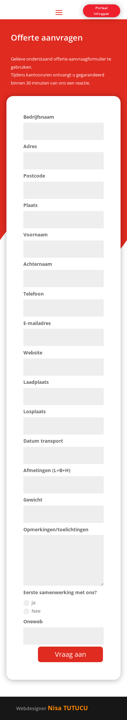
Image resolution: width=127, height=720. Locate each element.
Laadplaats (36, 382)
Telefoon (33, 294)
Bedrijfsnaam (38, 117)
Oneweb (33, 621)
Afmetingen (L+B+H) (46, 470)
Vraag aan (70, 654)
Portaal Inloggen (101, 11)
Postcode (34, 175)
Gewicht (32, 499)
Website (32, 352)
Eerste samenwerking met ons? (60, 592)
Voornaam (35, 234)
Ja (29, 602)
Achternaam (37, 264)
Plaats (30, 205)
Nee (32, 611)
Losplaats (34, 411)
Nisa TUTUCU (68, 708)
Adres (30, 146)
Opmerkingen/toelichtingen (55, 529)
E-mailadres (37, 323)
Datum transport (43, 441)
